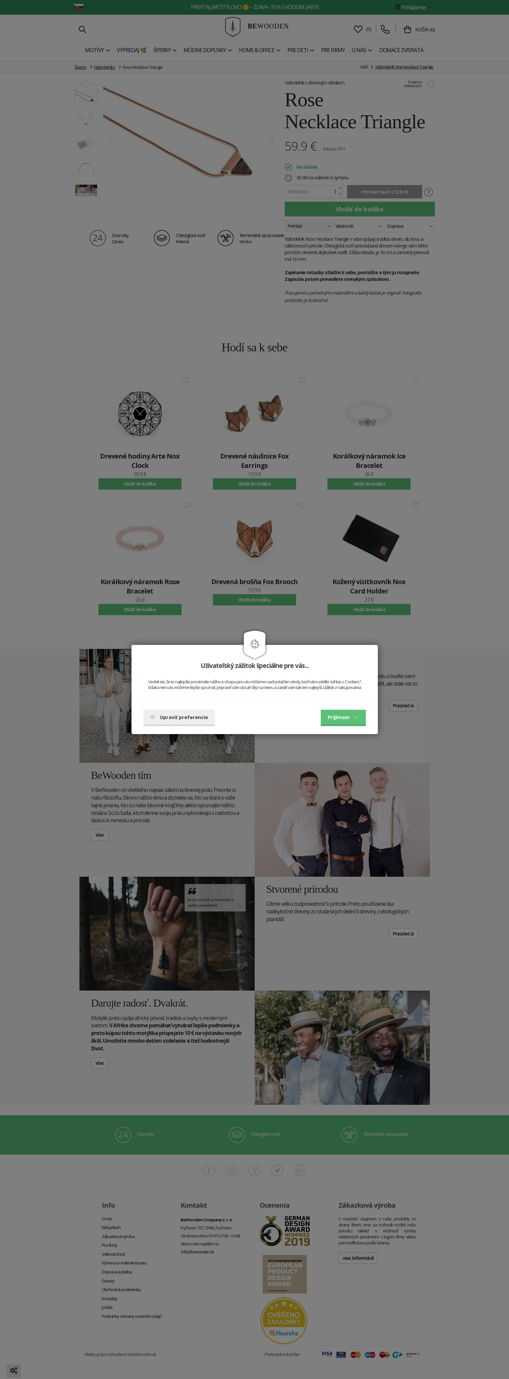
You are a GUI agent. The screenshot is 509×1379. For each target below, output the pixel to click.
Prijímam (343, 717)
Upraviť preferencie (179, 717)
